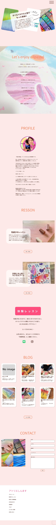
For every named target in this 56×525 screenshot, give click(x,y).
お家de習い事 (11, 506)
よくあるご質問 (12, 514)
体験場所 (10, 509)
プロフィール (11, 499)
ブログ (10, 511)
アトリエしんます (18, 495)
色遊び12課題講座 (12, 504)
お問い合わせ (11, 516)
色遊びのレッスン (12, 501)
